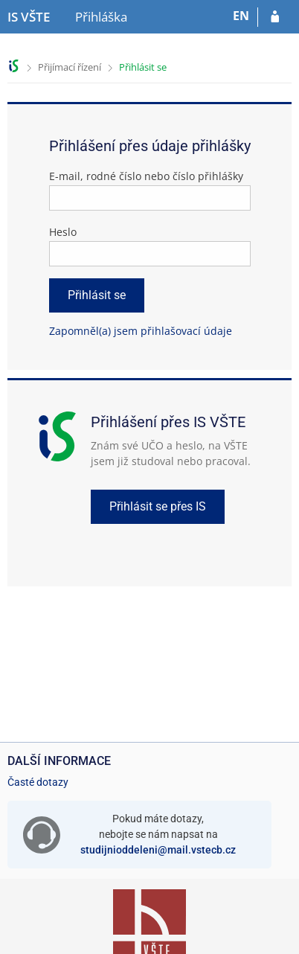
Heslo (63, 232)
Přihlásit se (143, 67)
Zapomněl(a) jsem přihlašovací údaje (140, 331)
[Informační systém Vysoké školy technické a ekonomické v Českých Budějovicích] (28, 17)
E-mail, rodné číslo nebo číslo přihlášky (146, 176)
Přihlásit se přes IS (157, 506)
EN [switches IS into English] (241, 15)
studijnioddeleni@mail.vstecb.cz (158, 850)
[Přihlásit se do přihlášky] (275, 17)
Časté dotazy (37, 782)
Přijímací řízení (69, 67)
